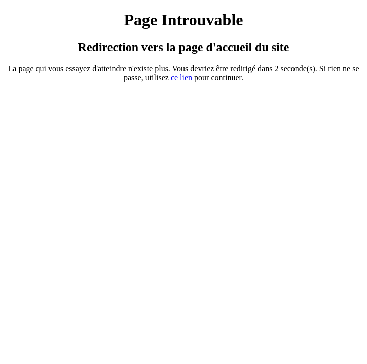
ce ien (181, 77)
